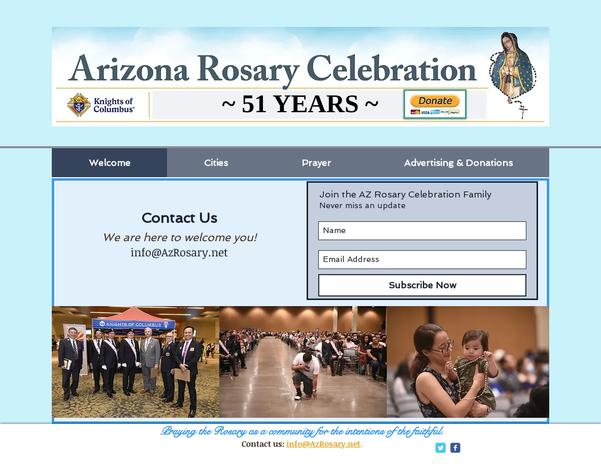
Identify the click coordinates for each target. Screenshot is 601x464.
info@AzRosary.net (179, 251)
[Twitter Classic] (441, 448)
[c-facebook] (455, 448)
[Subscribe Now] (422, 285)
